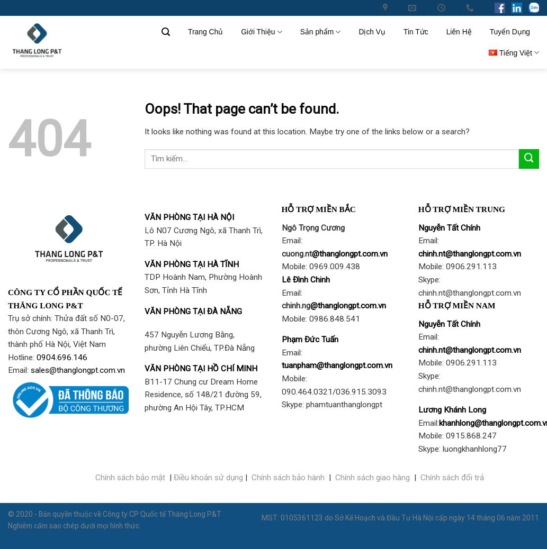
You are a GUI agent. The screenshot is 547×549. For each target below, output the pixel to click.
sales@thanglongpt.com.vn (78, 370)
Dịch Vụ (371, 32)
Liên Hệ (459, 32)
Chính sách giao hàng (372, 477)
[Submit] (529, 159)
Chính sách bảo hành (288, 477)
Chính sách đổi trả (452, 477)
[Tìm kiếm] (166, 32)
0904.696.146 (62, 357)
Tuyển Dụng (510, 32)
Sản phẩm (320, 32)
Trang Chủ (205, 32)
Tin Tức (415, 32)
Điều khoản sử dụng (208, 477)
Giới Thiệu (261, 32)
